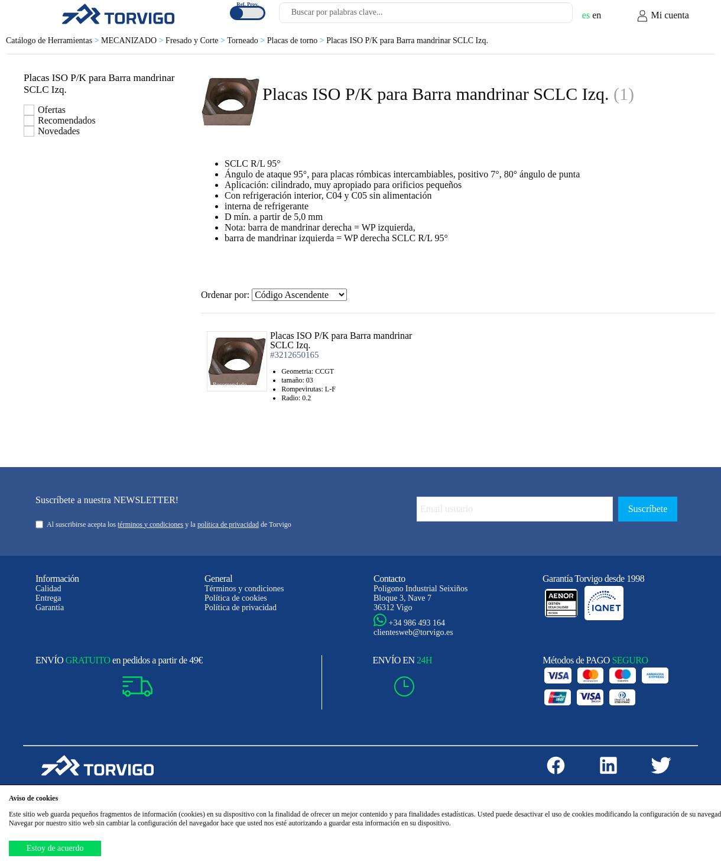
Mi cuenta (662, 16)
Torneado (247, 40)
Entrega (48, 598)
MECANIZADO (133, 40)
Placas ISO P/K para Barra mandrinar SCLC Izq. (407, 40)
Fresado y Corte (196, 40)
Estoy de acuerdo (55, 848)
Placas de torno (296, 40)
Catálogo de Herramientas (53, 40)
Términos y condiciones (244, 588)
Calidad (48, 588)
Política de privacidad (240, 607)
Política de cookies (235, 598)
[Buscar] (549, 16)
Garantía (49, 607)
